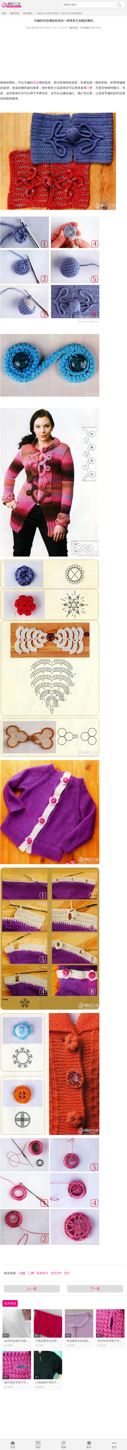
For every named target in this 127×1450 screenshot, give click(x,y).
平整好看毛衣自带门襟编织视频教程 (57, 1340)
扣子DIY (57, 1273)
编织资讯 (14, 13)
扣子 (67, 1273)
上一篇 (32, 1288)
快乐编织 (27, 13)
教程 (38, 1447)
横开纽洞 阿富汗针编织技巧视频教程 (25, 1382)
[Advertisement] (63, 54)
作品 (36, 82)
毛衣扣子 (43, 1273)
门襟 (89, 87)
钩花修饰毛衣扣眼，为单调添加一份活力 (90, 1340)
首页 (12, 1447)
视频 (63, 1447)
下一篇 (95, 1288)
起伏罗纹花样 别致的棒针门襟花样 (24, 1340)
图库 (88, 1447)
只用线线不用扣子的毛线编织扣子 (55, 1382)
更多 (114, 1447)
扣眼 (23, 1273)
